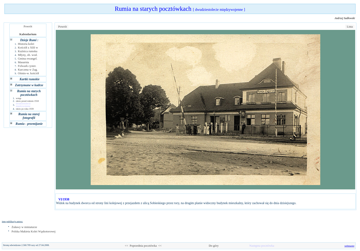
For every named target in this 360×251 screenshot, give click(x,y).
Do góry (213, 245)
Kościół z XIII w (28, 47)
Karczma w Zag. (28, 69)
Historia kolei (26, 44)
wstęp (18, 98)
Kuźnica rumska (27, 51)
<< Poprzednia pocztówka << (143, 245)
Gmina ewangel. (27, 58)
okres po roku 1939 (25, 109)
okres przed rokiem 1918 (27, 101)
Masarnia (23, 62)
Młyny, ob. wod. (27, 55)
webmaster (349, 246)
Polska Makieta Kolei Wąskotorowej (33, 231)
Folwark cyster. (27, 66)
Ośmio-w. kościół (28, 73)
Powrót (28, 26)
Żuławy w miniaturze (24, 227)
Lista (349, 26)
